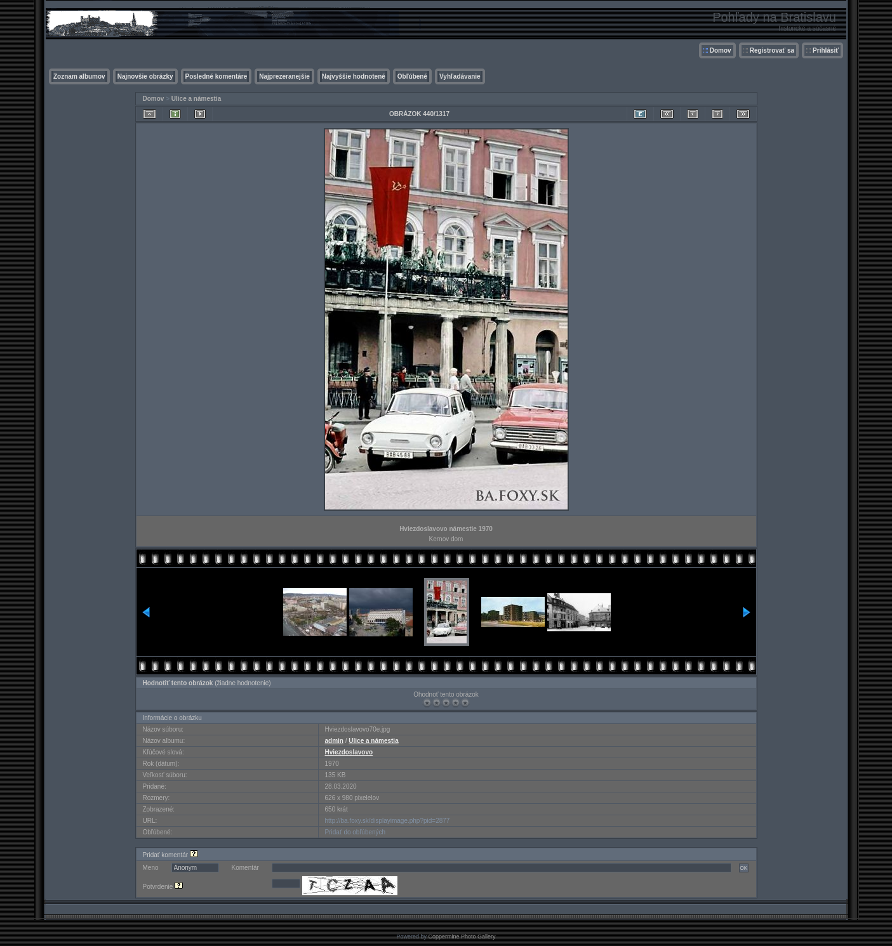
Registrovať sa (772, 50)
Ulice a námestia (196, 98)
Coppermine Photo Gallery (461, 936)
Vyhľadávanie (460, 76)
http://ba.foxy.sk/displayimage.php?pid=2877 (387, 820)
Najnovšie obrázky (145, 76)
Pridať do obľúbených (355, 832)
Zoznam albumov (79, 76)
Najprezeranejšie (284, 76)
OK (743, 868)
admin (334, 740)
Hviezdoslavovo (349, 752)
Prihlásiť (826, 50)
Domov (720, 50)
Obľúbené (412, 76)
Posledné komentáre (216, 76)
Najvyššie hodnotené (353, 76)
